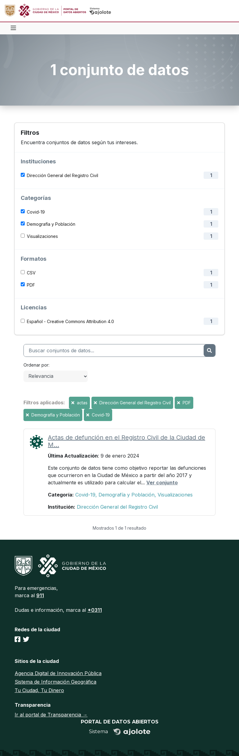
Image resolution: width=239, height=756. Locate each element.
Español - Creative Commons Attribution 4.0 (70, 321)
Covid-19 (36, 211)
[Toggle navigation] (13, 28)
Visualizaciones (42, 236)
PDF (31, 284)
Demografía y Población (51, 224)
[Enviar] (209, 350)
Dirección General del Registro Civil (62, 175)
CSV (31, 272)
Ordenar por (35, 365)
